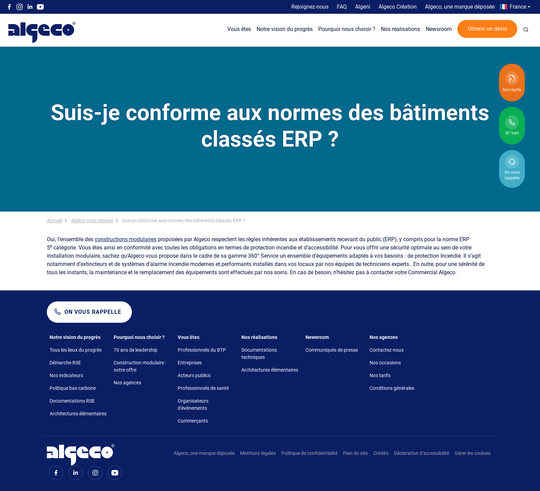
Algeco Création (397, 6)
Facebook (9, 7)
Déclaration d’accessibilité (421, 453)
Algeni (362, 6)
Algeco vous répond (92, 220)
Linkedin (30, 7)
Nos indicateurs (66, 375)
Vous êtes (239, 29)
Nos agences (127, 382)
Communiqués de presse (331, 350)
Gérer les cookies (472, 453)
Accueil (54, 220)
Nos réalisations (400, 29)
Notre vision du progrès (285, 29)
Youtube (40, 7)
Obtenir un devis (487, 28)
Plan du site (355, 453)
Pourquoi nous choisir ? (346, 29)
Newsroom (439, 29)
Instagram (19, 7)
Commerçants (193, 421)
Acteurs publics (194, 375)
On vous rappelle (92, 312)
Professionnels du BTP (202, 350)
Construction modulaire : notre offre (140, 366)
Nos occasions (385, 362)
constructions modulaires (125, 239)
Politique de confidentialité (309, 453)
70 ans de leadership (135, 350)
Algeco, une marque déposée (460, 6)
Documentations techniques (259, 353)
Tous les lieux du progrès (76, 350)
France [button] (518, 6)
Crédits (380, 453)
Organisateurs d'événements (193, 404)
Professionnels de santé (203, 388)
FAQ (342, 6)
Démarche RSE (65, 362)
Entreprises (190, 362)
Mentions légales (258, 453)
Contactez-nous (387, 350)
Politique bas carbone (73, 388)
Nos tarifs (380, 375)
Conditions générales (392, 388)
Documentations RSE (72, 401)
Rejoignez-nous (310, 6)
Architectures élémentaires (78, 413)
